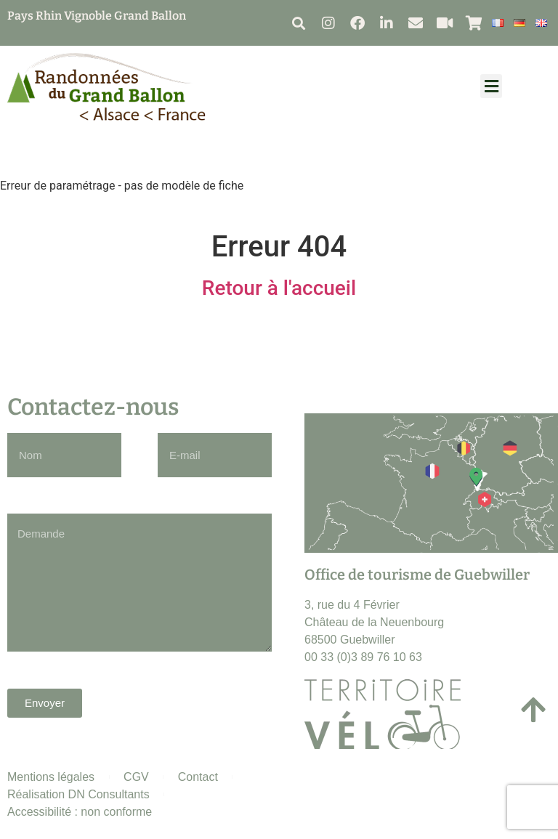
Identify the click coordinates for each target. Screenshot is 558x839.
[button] (298, 23)
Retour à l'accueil (279, 288)
